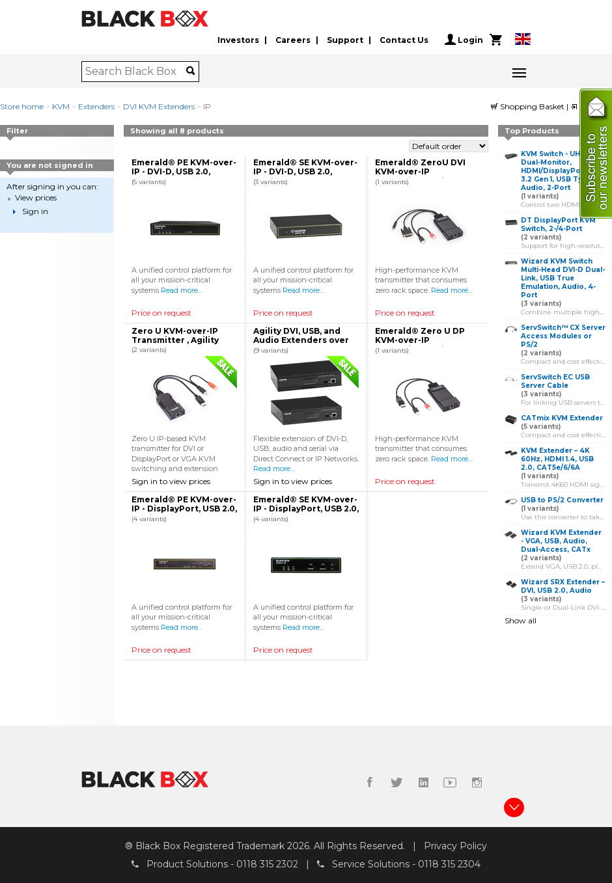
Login (464, 40)
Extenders (96, 106)
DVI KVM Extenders (159, 106)
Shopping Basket (528, 106)
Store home (22, 106)
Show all (520, 620)
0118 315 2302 (267, 864)
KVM (61, 106)
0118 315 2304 (449, 864)
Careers (293, 40)
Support (345, 40)
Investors (238, 40)
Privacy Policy (455, 846)
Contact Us (404, 40)
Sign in (35, 211)
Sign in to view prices (171, 481)
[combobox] (135, 71)
